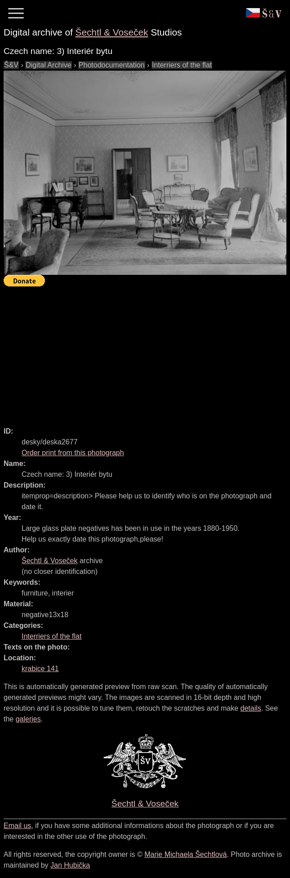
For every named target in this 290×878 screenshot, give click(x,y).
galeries (28, 719)
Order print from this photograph (73, 453)
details (251, 708)
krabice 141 (40, 668)
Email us (17, 825)
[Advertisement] (147, 353)
